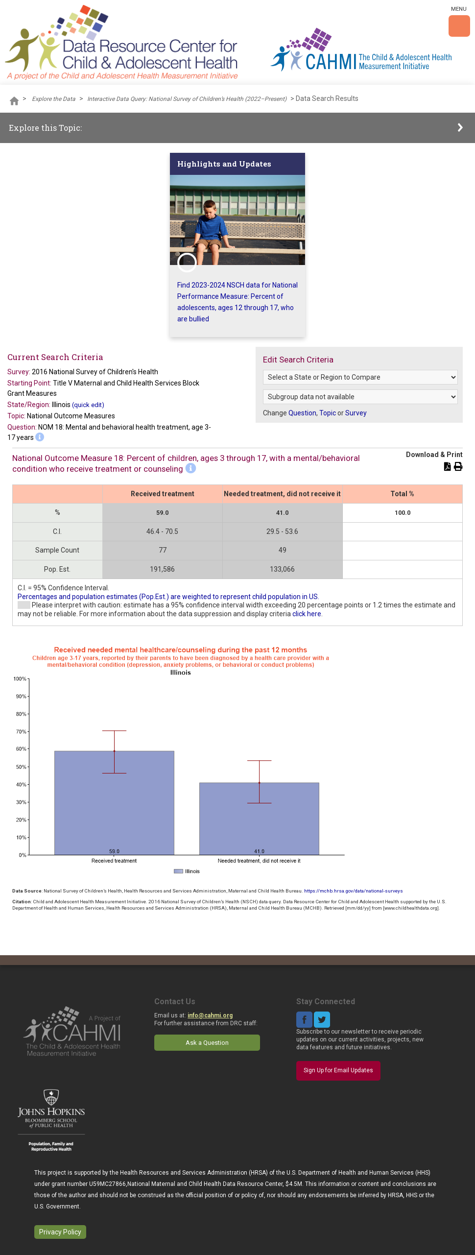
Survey (356, 413)
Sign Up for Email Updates (338, 1070)
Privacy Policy (60, 1232)
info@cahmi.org (210, 1015)
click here (306, 614)
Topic (327, 413)
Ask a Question (207, 1042)
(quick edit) (88, 405)
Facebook (304, 1020)
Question (302, 413)
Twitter (322, 1020)
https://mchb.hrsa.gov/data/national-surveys (353, 890)
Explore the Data (53, 99)
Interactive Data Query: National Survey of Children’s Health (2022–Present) (186, 99)
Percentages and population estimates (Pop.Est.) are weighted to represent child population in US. (168, 597)
